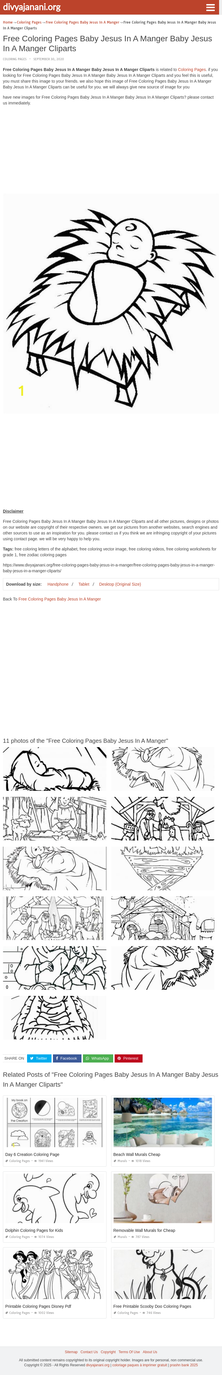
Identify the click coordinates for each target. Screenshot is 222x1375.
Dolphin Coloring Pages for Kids (34, 1230)
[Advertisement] (111, 151)
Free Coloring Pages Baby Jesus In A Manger (59, 599)
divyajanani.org (32, 6)
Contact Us (89, 1352)
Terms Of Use (129, 1352)
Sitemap (71, 1352)
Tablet (83, 584)
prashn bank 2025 (184, 1365)
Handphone (57, 584)
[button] (210, 7)
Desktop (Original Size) (120, 584)
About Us (150, 1352)
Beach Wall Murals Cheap (136, 1154)
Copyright (108, 1352)
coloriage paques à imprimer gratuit (139, 1365)
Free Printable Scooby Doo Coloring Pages (152, 1306)
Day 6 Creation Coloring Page (32, 1154)
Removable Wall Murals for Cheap (144, 1230)
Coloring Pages (14, 59)
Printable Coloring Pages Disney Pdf (38, 1306)
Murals (120, 1161)
